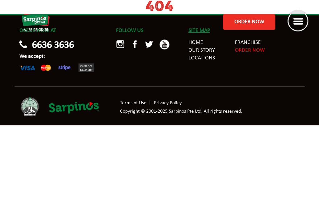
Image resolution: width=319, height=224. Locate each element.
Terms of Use (133, 102)
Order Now (249, 22)
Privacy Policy (168, 102)
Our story (201, 50)
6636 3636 (53, 45)
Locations (201, 58)
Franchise (248, 42)
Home (195, 42)
